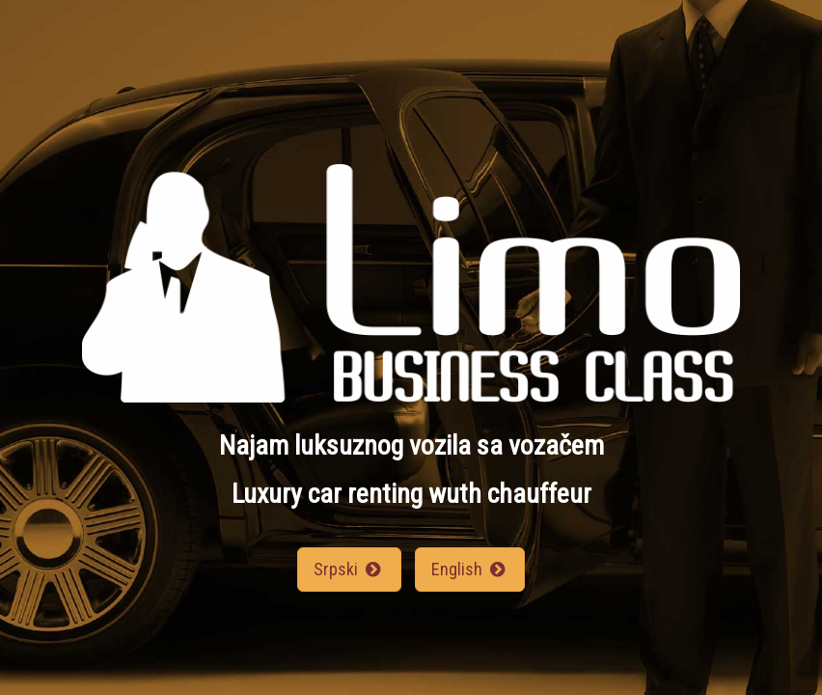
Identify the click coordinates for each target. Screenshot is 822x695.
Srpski (349, 569)
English (469, 569)
